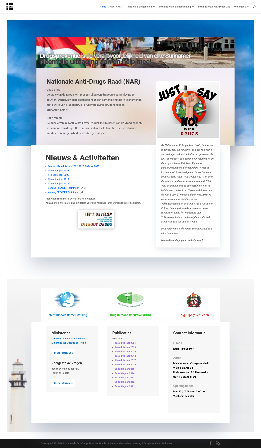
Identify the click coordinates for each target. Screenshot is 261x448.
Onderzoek (240, 6)
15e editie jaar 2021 (58, 170)
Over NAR (115, 6)
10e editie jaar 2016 (125, 364)
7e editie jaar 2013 (124, 377)
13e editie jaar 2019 (58, 179)
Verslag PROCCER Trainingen (63, 188)
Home (103, 6)
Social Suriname (163, 443)
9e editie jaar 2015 (124, 369)
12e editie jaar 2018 (58, 183)
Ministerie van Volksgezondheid (68, 338)
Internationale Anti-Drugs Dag (214, 6)
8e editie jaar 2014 (124, 373)
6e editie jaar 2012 (124, 382)
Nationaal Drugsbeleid (140, 6)
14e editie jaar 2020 (58, 175)
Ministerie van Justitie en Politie (68, 342)
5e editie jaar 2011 (124, 386)
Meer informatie (63, 353)
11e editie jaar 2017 (125, 360)
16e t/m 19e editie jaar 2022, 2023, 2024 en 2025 (73, 166)
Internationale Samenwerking (175, 6)
